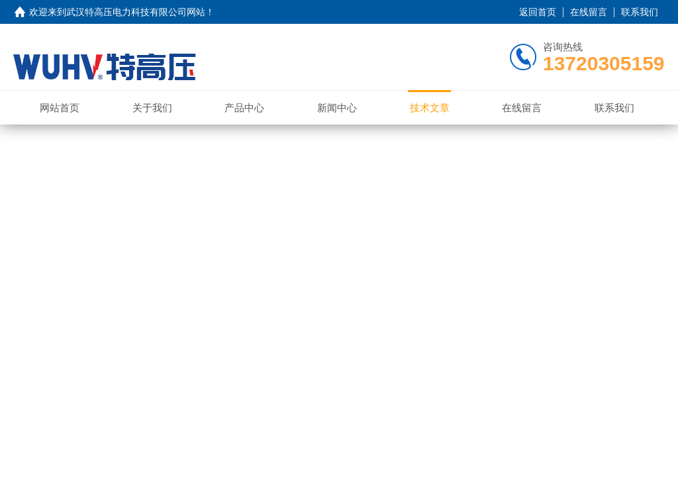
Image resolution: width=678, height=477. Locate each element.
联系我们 (639, 12)
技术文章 (430, 107)
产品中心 (244, 107)
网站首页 (59, 107)
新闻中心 (337, 107)
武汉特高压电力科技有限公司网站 (135, 12)
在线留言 (588, 12)
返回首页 (537, 12)
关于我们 (152, 107)
